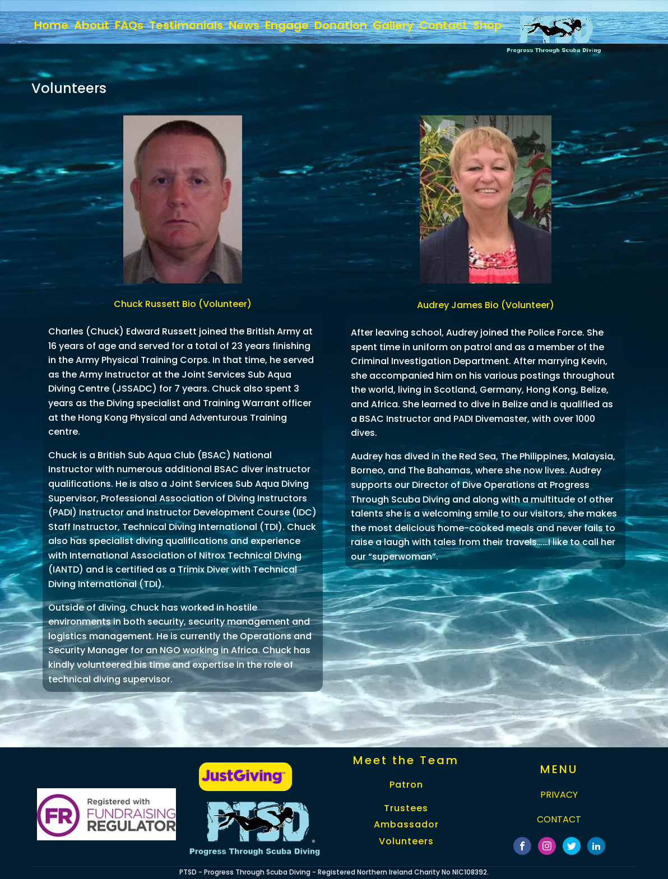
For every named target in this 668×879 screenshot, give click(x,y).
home (51, 25)
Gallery (393, 25)
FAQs (129, 25)
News (244, 25)
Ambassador (406, 825)
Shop (487, 25)
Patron (406, 785)
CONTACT (559, 819)
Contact (443, 25)
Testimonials (186, 25)
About (91, 25)
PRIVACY (559, 794)
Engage (287, 25)
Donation (340, 25)
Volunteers (406, 841)
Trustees (406, 808)
